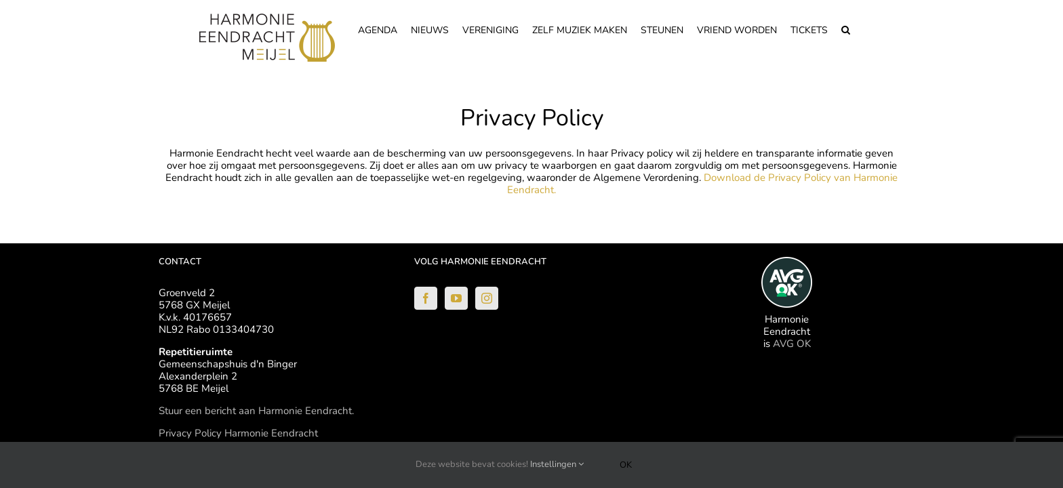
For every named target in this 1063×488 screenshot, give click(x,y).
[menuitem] (367, 28)
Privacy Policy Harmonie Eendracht (238, 433)
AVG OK (792, 343)
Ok (626, 465)
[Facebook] (425, 298)
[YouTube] (456, 298)
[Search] (859, 28)
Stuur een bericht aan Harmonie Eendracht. (256, 411)
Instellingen (557, 464)
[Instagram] (486, 298)
